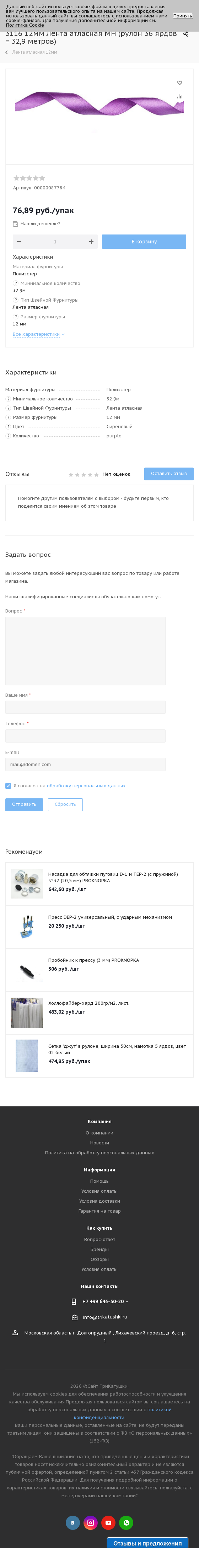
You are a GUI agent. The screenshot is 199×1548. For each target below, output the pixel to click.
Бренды (100, 1249)
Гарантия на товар (100, 1211)
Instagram (91, 1523)
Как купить (99, 1228)
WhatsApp (126, 1523)
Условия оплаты (99, 1191)
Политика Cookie (25, 25)
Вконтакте (73, 1523)
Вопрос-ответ (99, 1239)
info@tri (92, 1317)
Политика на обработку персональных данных (99, 1153)
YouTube (108, 1523)
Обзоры (100, 1259)
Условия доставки (99, 1201)
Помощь (99, 1181)
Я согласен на (70, 786)
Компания (100, 1121)
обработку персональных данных (86, 786)
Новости (99, 1143)
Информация (99, 1170)
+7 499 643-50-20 (103, 1301)
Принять (182, 16)
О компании (99, 1133)
